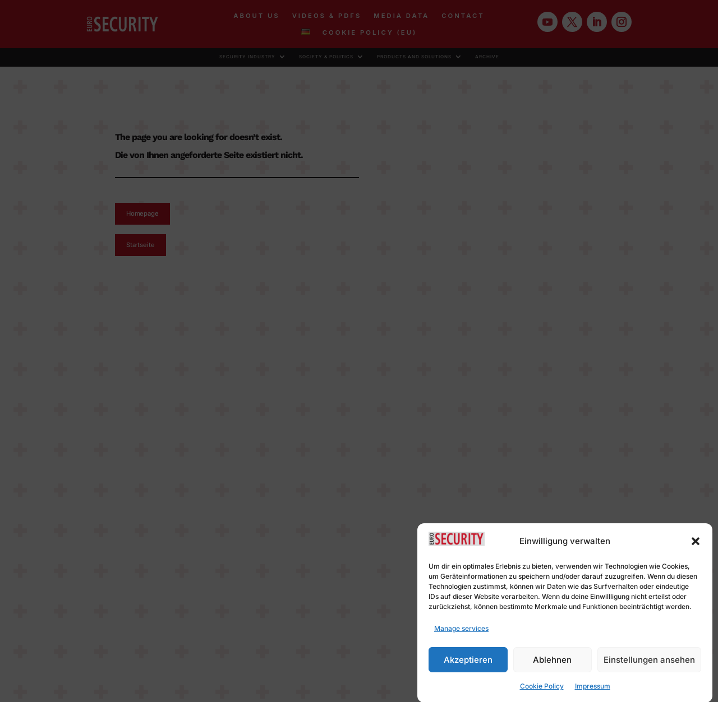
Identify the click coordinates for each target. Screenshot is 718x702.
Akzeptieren (468, 666)
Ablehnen (552, 666)
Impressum (592, 693)
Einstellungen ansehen (649, 666)
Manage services (461, 635)
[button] (695, 548)
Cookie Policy (542, 693)
